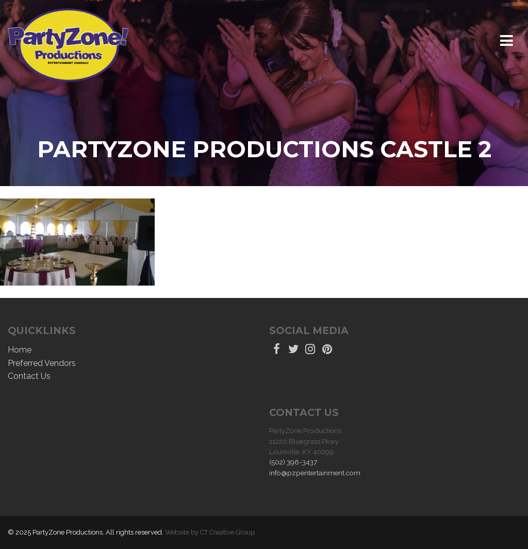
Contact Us (29, 376)
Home (19, 350)
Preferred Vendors (42, 363)
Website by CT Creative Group (210, 532)
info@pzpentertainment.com (314, 473)
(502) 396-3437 (293, 462)
